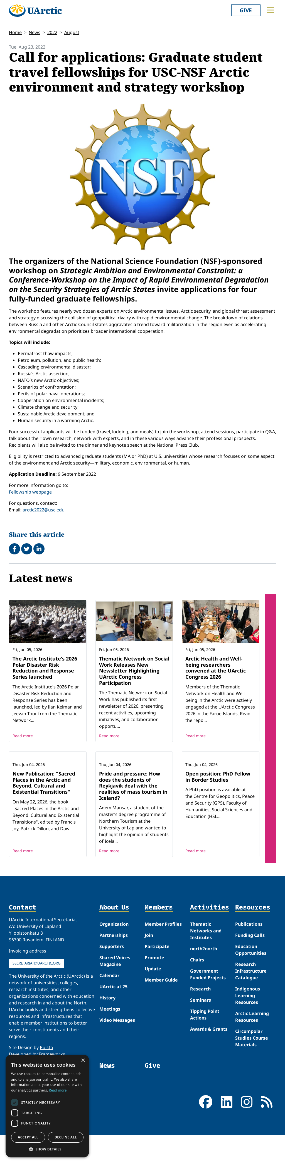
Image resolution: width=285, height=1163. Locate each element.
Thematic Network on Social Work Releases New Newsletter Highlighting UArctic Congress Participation (134, 670)
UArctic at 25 (113, 1023)
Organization (114, 961)
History (107, 1035)
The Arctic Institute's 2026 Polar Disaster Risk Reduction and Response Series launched (45, 667)
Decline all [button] (66, 1137)
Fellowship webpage (30, 492)
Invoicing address (27, 988)
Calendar (109, 1012)
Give (246, 10)
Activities (209, 944)
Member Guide (161, 1017)
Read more (23, 735)
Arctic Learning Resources (252, 1053)
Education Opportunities (250, 986)
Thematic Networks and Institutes (206, 967)
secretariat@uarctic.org (37, 999)
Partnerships (113, 972)
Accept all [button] (28, 1137)
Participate (157, 983)
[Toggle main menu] (270, 10)
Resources (252, 944)
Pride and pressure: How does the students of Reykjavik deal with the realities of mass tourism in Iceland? (133, 822)
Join (149, 972)
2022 (52, 32)
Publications (248, 961)
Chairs (197, 997)
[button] (47, 1149)
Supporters (111, 983)
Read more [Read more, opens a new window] (58, 1090)
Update (153, 1005)
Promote (154, 994)
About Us (114, 944)
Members (159, 944)
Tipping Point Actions (204, 1051)
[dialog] (47, 1106)
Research (200, 1026)
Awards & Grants (208, 1066)
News (34, 32)
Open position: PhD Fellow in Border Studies (217, 813)
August (71, 32)
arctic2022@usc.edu (44, 510)
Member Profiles (163, 961)
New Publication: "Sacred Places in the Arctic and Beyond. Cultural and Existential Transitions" (44, 819)
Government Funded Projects (208, 1011)
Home (15, 32)
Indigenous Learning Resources (247, 1032)
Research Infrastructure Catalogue (251, 1008)
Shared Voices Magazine (114, 997)
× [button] (83, 1061)
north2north (203, 985)
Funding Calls (250, 972)
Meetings (109, 1046)
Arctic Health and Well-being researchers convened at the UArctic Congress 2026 (215, 667)
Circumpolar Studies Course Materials (251, 1075)
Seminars (200, 1037)
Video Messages (117, 1057)
